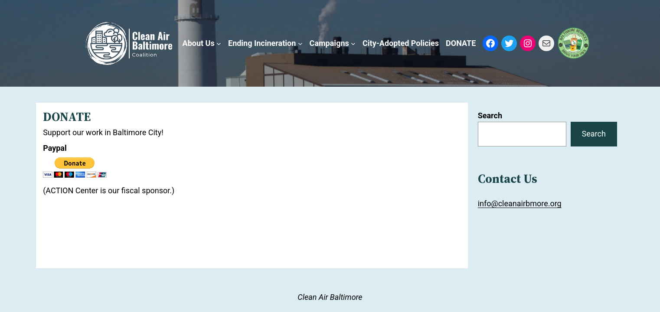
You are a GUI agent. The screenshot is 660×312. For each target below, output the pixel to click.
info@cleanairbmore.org (520, 203)
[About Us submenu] (218, 43)
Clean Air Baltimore (329, 297)
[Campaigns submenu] (353, 43)
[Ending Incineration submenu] (300, 43)
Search (490, 115)
